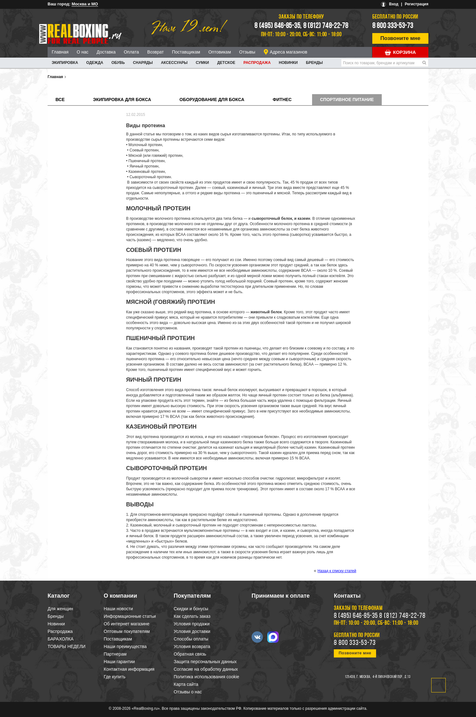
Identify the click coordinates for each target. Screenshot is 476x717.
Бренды (314, 62)
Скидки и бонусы (191, 608)
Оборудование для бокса (211, 99)
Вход (393, 4)
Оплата (131, 51)
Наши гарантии (119, 661)
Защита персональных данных (205, 661)
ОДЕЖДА (94, 62)
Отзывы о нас (188, 691)
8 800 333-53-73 (392, 26)
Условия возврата (192, 646)
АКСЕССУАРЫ (174, 62)
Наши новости (118, 608)
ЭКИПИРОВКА (65, 62)
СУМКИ (202, 62)
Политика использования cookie (206, 676)
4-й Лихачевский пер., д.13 (391, 677)
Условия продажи (192, 623)
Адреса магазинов (288, 51)
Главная (60, 51)
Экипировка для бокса (122, 99)
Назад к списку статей (336, 571)
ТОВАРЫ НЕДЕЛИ (66, 646)
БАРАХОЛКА (60, 638)
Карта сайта (186, 684)
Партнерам (115, 654)
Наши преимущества (125, 646)
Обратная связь (190, 654)
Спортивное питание (347, 99)
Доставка (106, 51)
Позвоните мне (400, 38)
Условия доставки (192, 631)
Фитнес (282, 99)
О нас (82, 51)
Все (60, 99)
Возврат (155, 51)
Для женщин (60, 608)
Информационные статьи (130, 616)
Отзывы (247, 51)
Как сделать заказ (192, 616)
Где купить (114, 676)
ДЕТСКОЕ (226, 62)
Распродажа (256, 62)
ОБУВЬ (118, 62)
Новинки (288, 62)
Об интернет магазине (126, 623)
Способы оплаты (191, 638)
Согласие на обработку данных (206, 669)
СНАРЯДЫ (143, 62)
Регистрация (416, 4)
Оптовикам (219, 51)
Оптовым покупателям (127, 631)
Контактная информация (129, 669)
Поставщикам (186, 51)
